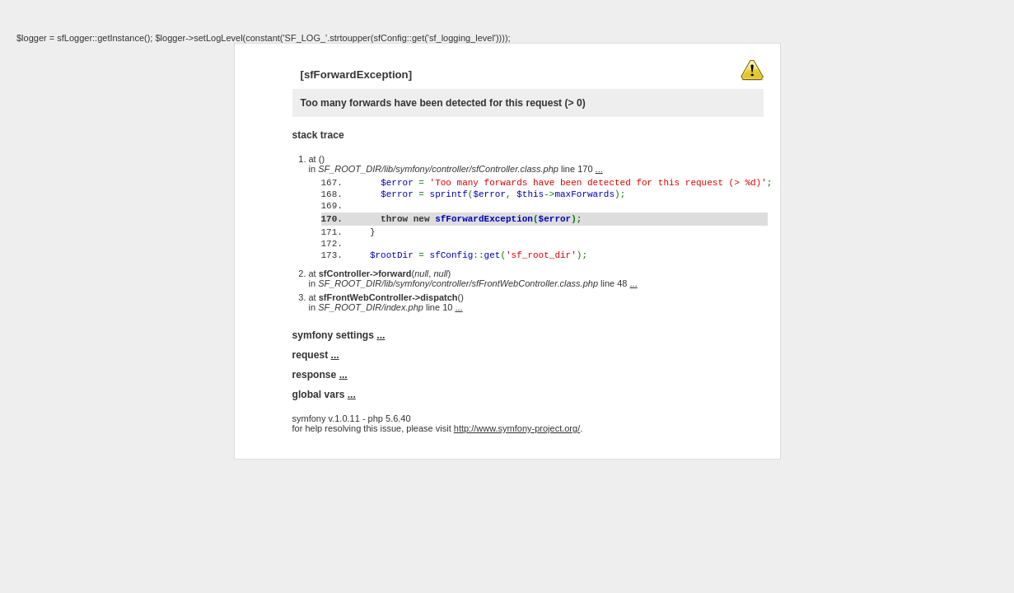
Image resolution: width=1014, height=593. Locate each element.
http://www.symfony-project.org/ (517, 460)
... (599, 169)
